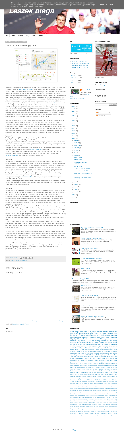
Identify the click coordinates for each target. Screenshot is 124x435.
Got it (111, 4)
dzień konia (85, 397)
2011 (74, 197)
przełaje (89, 372)
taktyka (95, 362)
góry (93, 399)
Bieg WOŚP (111, 379)
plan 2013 (98, 406)
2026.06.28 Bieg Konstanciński (80, 63)
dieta (108, 347)
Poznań (111, 349)
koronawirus (114, 351)
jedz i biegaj (114, 399)
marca (76, 187)
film (113, 397)
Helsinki (81, 383)
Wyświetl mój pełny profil (77, 98)
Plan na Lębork (78, 159)
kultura (85, 400)
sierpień (93, 409)
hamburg (72, 335)
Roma (86, 388)
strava (108, 409)
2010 (99, 378)
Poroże (109, 365)
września (76, 147)
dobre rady (73, 369)
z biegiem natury (99, 374)
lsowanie (80, 402)
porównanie (73, 408)
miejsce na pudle (77, 404)
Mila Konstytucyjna (89, 365)
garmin (111, 347)
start (87, 331)
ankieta (91, 392)
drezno (76, 397)
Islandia (99, 383)
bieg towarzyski (81, 367)
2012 (74, 195)
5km (72, 82)
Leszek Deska (86, 90)
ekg (95, 397)
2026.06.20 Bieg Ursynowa (79, 61)
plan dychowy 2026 (101, 360)
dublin (80, 397)
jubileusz (114, 369)
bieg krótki (94, 346)
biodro (76, 395)
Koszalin (114, 363)
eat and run (91, 397)
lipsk (90, 347)
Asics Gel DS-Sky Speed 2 (98, 379)
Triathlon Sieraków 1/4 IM (81, 171)
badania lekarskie (97, 392)
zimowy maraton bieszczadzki (88, 415)
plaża (102, 406)
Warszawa (114, 335)
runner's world (110, 337)
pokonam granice (113, 406)
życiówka (95, 344)
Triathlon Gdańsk (78, 390)
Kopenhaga (114, 383)
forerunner (84, 369)
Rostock (82, 358)
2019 (74, 123)
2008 (94, 378)
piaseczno (103, 370)
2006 (88, 378)
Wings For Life (74, 351)
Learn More (104, 4)
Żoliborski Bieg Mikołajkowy (104, 415)
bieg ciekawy (81, 341)
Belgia (97, 355)
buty (95, 351)
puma (115, 360)
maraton (105, 332)
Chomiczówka (79, 356)
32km (110, 378)
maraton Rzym (99, 402)
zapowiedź (110, 413)
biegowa (72, 395)
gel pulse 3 (95, 369)
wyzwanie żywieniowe (76, 355)
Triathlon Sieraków (27, 177)
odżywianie (97, 370)
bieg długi (89, 341)
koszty (82, 400)
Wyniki (33, 35)
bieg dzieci (111, 392)
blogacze (92, 351)
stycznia (76, 192)
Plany (27, 35)
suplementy (82, 411)
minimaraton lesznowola (93, 353)
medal (115, 402)
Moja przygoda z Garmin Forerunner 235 (92, 228)
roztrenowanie (95, 347)
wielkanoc (92, 413)
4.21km (94, 355)
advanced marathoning (75, 392)
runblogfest (72, 409)
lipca (75, 152)
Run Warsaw (91, 388)
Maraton (73, 76)
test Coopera (91, 411)
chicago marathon (112, 395)
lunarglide (85, 402)
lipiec (113, 400)
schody (83, 409)
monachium (88, 404)
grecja (82, 399)
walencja (107, 335)
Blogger (75, 430)
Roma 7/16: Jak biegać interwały (90, 296)
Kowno (71, 385)
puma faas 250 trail (88, 408)
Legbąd (96, 356)
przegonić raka (79, 408)
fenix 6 (110, 397)
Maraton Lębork (78, 157)
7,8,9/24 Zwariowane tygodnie (82, 168)
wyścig (92, 332)
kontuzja (72, 370)
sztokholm (106, 353)
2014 (74, 135)
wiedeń (96, 333)
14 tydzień (112, 376)
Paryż (104, 356)
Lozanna (72, 365)
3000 (90, 355)
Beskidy (107, 379)
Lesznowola (103, 349)
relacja (79, 337)
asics (91, 358)
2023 (74, 113)
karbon (71, 400)
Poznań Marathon (75, 358)
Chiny (115, 381)
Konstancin (109, 363)
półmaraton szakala (98, 408)
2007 (91, 378)
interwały (106, 399)
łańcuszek (78, 376)
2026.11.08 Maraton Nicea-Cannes (82, 68)
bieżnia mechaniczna (111, 358)
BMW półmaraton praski (88, 349)
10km (72, 80)
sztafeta (72, 347)
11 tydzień (97, 376)
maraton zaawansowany (108, 402)
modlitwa (84, 404)
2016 (74, 131)
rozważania (114, 346)
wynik (105, 413)
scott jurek (87, 409)
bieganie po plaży (113, 393)
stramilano (104, 409)
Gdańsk (97, 349)
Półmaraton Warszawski (77, 342)
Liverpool (86, 385)
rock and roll (106, 408)
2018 (74, 126)
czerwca (76, 155)
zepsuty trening (78, 415)
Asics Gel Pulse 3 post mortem (89, 248)
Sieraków (96, 388)
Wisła (94, 390)
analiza (87, 392)
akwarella (83, 392)
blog (79, 395)
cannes (98, 395)
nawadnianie (94, 404)
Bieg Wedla (111, 355)
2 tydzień (85, 378)
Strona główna (36, 321)
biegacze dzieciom (99, 393)
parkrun (109, 339)
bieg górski (101, 342)
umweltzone (54, 103)
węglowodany (103, 362)
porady (111, 360)
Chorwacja (86, 356)
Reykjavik (82, 388)
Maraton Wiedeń (85, 268)
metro (71, 404)
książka (77, 370)
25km (107, 378)
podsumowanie (84, 333)
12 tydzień (102, 376)
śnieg (96, 415)
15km (79, 363)
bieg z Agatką (92, 393)
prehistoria (77, 372)
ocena (112, 404)
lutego (76, 189)
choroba (83, 360)
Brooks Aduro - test (86, 306)
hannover (97, 399)
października (77, 145)
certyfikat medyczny (75, 360)
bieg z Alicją (89, 367)
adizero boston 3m (109, 390)
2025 (74, 108)
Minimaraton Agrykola (100, 386)
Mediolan (100, 356)
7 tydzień (80, 379)
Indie (95, 383)
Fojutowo (90, 363)
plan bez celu (108, 342)
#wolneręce (83, 376)
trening (115, 341)
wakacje (115, 353)
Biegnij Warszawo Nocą (89, 381)
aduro (115, 390)
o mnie (92, 370)
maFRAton (107, 346)
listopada (76, 143)
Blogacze (20, 35)
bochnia (108, 367)
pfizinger (93, 406)
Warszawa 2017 (112, 333)
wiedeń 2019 (84, 337)
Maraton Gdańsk (93, 385)
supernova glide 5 (74, 411)
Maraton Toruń (100, 385)
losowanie (76, 402)
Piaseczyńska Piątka (36, 149)
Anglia (90, 379)
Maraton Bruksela (79, 365)
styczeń (115, 409)
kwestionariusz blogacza (92, 400)
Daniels (72, 383)
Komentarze (100, 115)
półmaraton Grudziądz (76, 362)
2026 (74, 106)
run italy (115, 408)
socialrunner (98, 409)
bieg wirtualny (85, 393)
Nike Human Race (109, 386)
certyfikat (102, 395)
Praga (71, 388)
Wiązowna (82, 347)
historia (106, 369)
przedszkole (84, 372)
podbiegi (72, 372)
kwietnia (76, 184)
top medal (97, 411)
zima (109, 362)
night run (100, 404)
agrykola (87, 358)
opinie (71, 406)
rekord (76, 333)
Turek (112, 365)
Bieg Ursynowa (78, 166)
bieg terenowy (85, 351)
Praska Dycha (76, 388)
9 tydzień (85, 379)
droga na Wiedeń (100, 335)
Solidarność (101, 388)
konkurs (78, 400)
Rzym (115, 349)
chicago (106, 395)
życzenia (113, 415)
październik (88, 406)
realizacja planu (23, 260)
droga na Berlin (15, 260)
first (109, 351)
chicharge (72, 397)
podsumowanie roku (106, 341)
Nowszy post (9, 321)
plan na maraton (80, 335)
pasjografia (82, 406)
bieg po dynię (101, 346)
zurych (101, 347)
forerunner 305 (73, 399)
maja (75, 182)
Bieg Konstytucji (88, 342)
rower (111, 408)
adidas (103, 390)
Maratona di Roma (86, 285)
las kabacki (82, 370)
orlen (115, 347)
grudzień (101, 369)
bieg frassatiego (78, 393)
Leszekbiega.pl (101, 85)
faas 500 (79, 369)
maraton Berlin (74, 353)
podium (106, 406)
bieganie (106, 393)
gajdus (79, 399)
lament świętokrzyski (103, 400)
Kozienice (76, 385)
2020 (74, 121)
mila (79, 353)
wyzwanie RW (92, 337)
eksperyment (100, 397)
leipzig (87, 347)
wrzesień (97, 413)
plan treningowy (113, 370)
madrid (89, 402)
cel (111, 367)
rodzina (106, 372)
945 (88, 379)
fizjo (116, 397)
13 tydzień (107, 376)
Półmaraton (74, 78)
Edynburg (103, 339)
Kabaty (109, 383)
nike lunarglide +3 (106, 404)
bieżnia (103, 358)
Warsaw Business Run (87, 390)
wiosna (84, 374)
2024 (74, 111)
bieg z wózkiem (96, 367)
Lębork (96, 342)
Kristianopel (81, 385)
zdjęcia (84, 355)
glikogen (90, 360)
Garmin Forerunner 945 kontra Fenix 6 (91, 238)
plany (91, 333)
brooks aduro (93, 395)
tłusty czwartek (106, 411)
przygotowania (100, 372)
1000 (105, 347)
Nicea (95, 365)
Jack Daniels (104, 383)
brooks (88, 395)
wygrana (102, 413)
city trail (115, 367)
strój (111, 409)
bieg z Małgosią (97, 358)
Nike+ (115, 386)
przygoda (94, 372)
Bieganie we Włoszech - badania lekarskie (92, 316)
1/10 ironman (90, 376)
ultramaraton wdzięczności (76, 413)
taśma (86, 411)
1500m (75, 378)
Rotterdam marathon (86, 346)
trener (101, 411)
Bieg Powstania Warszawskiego (89, 339)
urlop (111, 353)
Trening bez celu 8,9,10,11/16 (80, 279)
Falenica (91, 356)
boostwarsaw (83, 395)
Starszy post (62, 321)
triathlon (72, 349)
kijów (75, 400)
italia (109, 399)
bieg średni (73, 337)
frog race (89, 369)
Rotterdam (77, 346)
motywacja (88, 370)
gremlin (72, 346)
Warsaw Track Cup (86, 344)
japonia (110, 369)
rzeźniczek (89, 362)
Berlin (85, 363)
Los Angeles (102, 333)
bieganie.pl (103, 367)
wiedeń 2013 (78, 374)
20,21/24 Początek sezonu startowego (91, 258)
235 (104, 378)
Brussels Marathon (104, 381)
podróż (108, 360)
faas (86, 360)
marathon (93, 402)
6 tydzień (76, 379)
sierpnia (76, 150)
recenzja (102, 353)
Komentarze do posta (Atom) (20, 324)
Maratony (40, 35)
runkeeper (78, 409)
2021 (74, 118)
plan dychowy (96, 341)
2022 (74, 116)
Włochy (80, 351)
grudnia (76, 140)
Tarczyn (77, 347)
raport (84, 362)
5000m (104, 344)
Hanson (95, 363)
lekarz (110, 400)
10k (94, 376)
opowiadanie (76, 406)
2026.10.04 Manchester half (80, 66)
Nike (107, 349)
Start (7, 35)
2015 (74, 133)
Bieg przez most (80, 381)
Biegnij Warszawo (111, 344)
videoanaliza (86, 413)
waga (76, 349)
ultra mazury (114, 411)
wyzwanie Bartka (90, 374)
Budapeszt (111, 381)
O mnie (13, 35)
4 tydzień (113, 378)
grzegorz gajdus (88, 399)
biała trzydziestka (105, 392)
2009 (96, 378)
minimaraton (83, 353)
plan (71, 333)
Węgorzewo (98, 390)
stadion (110, 372)
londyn (94, 360)
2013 (74, 138)
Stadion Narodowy (109, 388)
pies (107, 370)
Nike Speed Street (102, 365)
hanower (101, 399)
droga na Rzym (90, 335)
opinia (115, 404)
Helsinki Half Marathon (88, 383)
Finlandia (76, 383)
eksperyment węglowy (102, 351)
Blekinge (98, 381)
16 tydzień (80, 378)
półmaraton (113, 332)
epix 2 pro (105, 397)
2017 (74, 128)
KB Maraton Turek (101, 363)
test (99, 362)
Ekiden (115, 342)
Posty (98, 112)
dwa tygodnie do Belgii (25, 89)
